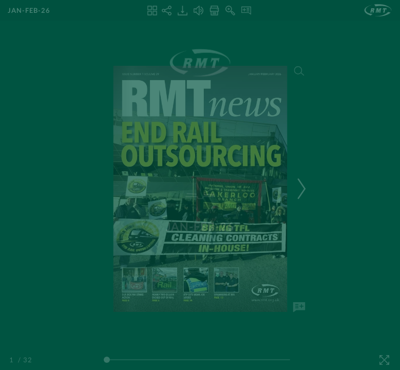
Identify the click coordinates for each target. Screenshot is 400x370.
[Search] (299, 71)
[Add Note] (299, 307)
